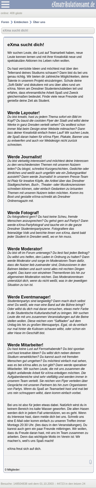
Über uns (39, 22)
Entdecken (21, 22)
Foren (5, 22)
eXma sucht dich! (15, 30)
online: (5, 13)
